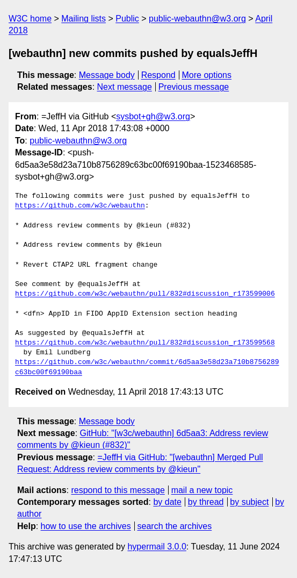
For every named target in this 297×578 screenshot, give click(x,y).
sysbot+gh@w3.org (153, 116)
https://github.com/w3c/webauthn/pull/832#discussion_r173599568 (145, 343)
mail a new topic (202, 490)
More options (207, 75)
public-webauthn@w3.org (197, 18)
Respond (158, 75)
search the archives (174, 526)
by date (167, 501)
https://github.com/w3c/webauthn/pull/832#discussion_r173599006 (145, 294)
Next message (124, 86)
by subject (249, 501)
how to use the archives (86, 526)
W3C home (30, 18)
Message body (107, 75)
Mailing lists (83, 18)
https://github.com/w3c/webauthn (80, 206)
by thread (206, 501)
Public (127, 18)
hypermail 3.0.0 (156, 546)
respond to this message (117, 490)
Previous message (193, 86)
